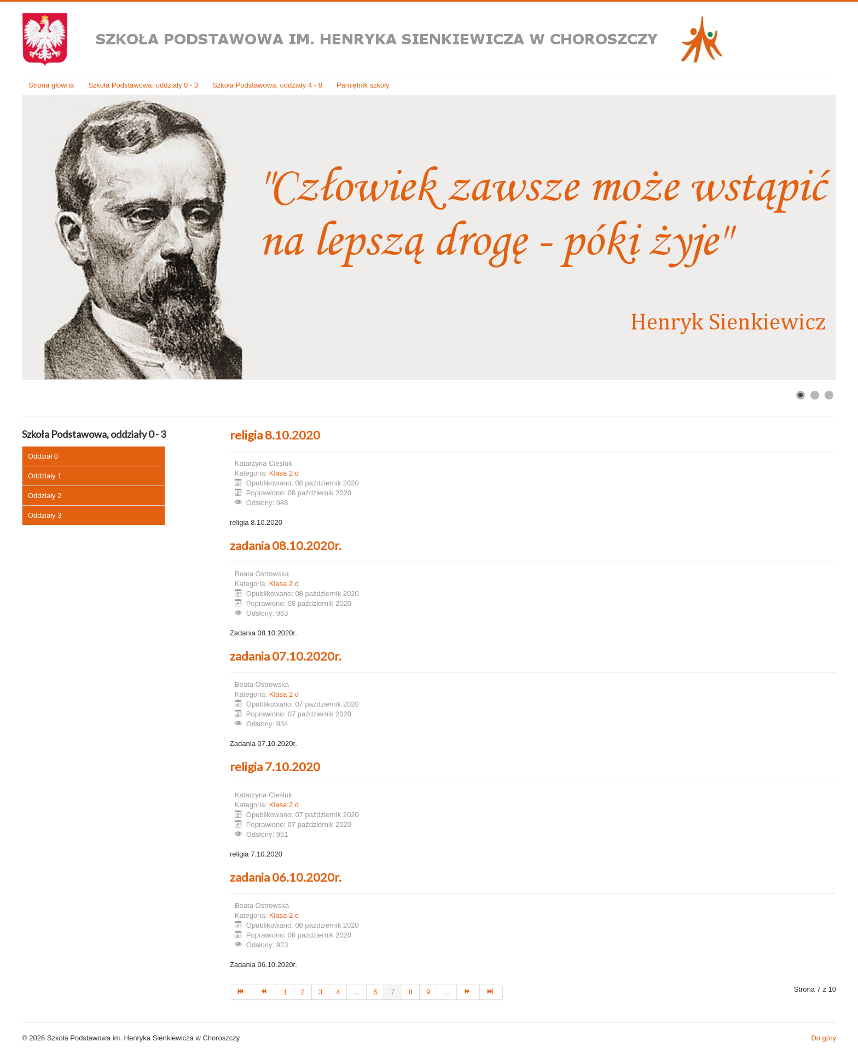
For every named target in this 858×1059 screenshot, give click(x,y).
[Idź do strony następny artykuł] (468, 992)
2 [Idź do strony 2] (303, 992)
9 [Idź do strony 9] (428, 992)
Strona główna (51, 85)
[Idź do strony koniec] (491, 992)
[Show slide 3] (829, 395)
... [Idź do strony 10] (447, 992)
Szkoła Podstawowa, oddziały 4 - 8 (267, 85)
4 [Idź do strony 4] (338, 992)
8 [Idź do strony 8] (411, 992)
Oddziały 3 (44, 515)
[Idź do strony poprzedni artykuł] (264, 992)
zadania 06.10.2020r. (285, 877)
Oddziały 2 (44, 495)
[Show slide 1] (800, 395)
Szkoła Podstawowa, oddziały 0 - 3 (143, 85)
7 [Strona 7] (393, 992)
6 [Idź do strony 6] (375, 992)
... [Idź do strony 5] (356, 992)
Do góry (823, 1038)
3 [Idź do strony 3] (320, 992)
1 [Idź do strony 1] (285, 992)
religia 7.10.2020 (275, 766)
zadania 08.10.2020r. (285, 545)
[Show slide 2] (814, 395)
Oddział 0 (43, 456)
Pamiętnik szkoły (363, 85)
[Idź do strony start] (241, 992)
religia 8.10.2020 (275, 434)
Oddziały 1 (44, 476)
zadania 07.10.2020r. (285, 656)
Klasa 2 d (284, 473)
